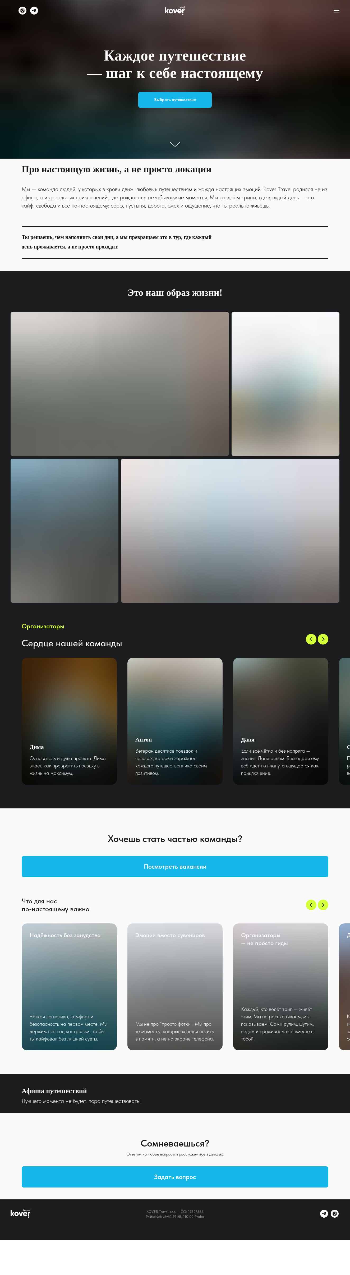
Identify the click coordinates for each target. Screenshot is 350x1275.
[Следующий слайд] (323, 639)
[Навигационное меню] (336, 10)
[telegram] (34, 13)
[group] (69, 721)
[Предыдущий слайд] (311, 639)
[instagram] (22, 13)
